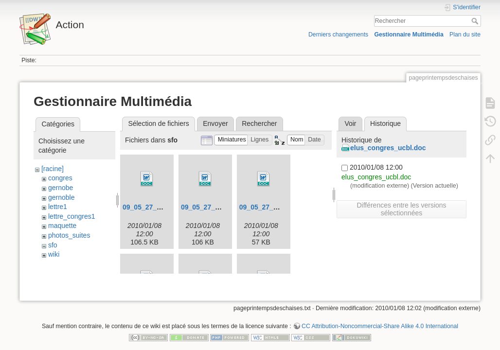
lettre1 (57, 206)
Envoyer (215, 123)
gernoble (61, 197)
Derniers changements (338, 34)
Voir (350, 123)
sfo (52, 245)
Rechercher (476, 21)
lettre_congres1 (71, 216)
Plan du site (465, 34)
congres (60, 178)
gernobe (60, 188)
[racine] (52, 169)
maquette (62, 225)
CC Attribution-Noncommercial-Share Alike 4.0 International (380, 318)
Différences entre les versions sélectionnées (401, 209)
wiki (53, 254)
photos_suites (69, 235)
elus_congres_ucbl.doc (388, 148)
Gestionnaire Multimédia (408, 34)
